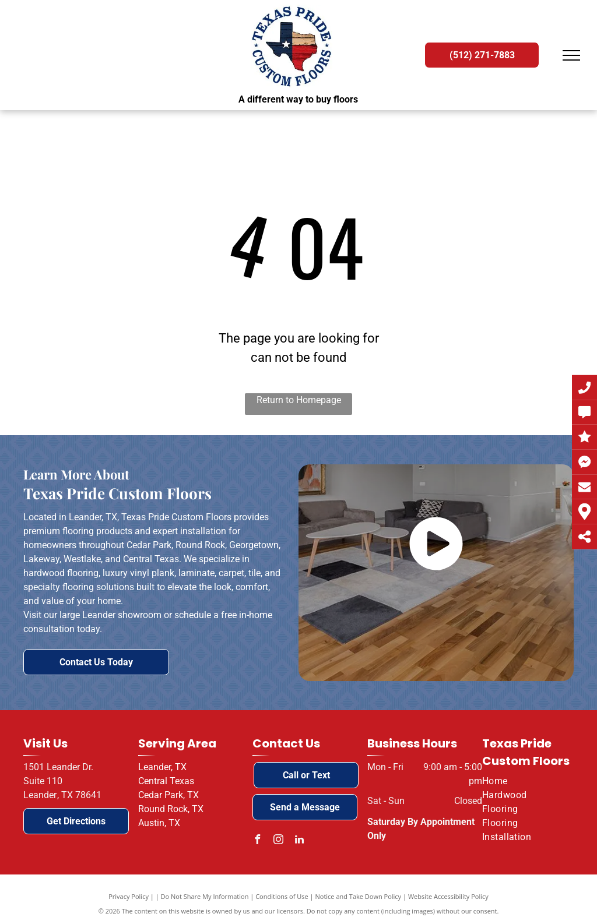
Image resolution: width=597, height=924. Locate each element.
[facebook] (257, 841)
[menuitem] (523, 781)
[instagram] (278, 841)
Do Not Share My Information (205, 896)
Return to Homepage (299, 399)
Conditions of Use (281, 896)
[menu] (571, 55)
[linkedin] (299, 841)
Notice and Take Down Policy (358, 896)
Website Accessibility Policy (448, 896)
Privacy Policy (128, 896)
